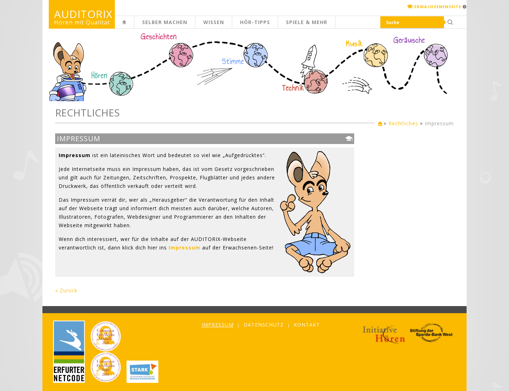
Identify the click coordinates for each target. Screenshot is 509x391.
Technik (293, 88)
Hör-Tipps (255, 22)
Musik (354, 44)
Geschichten (159, 37)
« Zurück (66, 290)
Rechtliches (403, 123)
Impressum (439, 123)
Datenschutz (264, 324)
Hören (99, 76)
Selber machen (164, 22)
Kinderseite (134, 26)
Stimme (233, 62)
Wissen (213, 22)
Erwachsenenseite (437, 6)
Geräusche (409, 40)
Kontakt (307, 324)
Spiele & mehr (306, 22)
